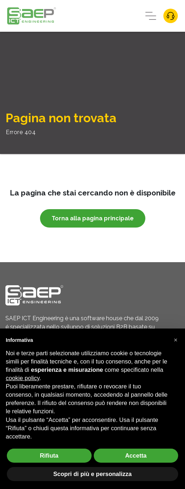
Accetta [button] (136, 455)
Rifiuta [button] (49, 455)
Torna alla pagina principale (93, 218)
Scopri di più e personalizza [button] (92, 474)
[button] (175, 340)
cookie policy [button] (22, 378)
